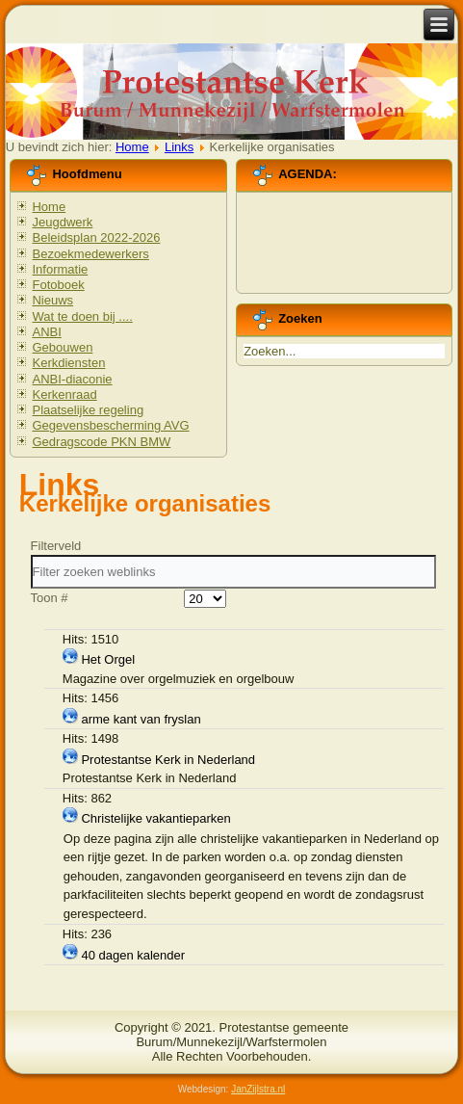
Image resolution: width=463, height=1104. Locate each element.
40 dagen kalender (133, 955)
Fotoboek (58, 284)
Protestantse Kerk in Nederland (168, 759)
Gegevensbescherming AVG (110, 425)
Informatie (60, 269)
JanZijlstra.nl (258, 1089)
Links (179, 147)
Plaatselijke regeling (87, 410)
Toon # (49, 598)
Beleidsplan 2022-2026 (96, 237)
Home (132, 147)
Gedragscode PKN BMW (101, 441)
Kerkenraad (64, 394)
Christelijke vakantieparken (155, 818)
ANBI (46, 332)
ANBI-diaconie (72, 379)
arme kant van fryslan (140, 719)
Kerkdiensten (68, 362)
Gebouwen (62, 347)
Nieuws (52, 300)
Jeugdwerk (62, 222)
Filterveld (58, 546)
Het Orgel (108, 659)
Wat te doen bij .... (82, 316)
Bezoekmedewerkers (90, 254)
